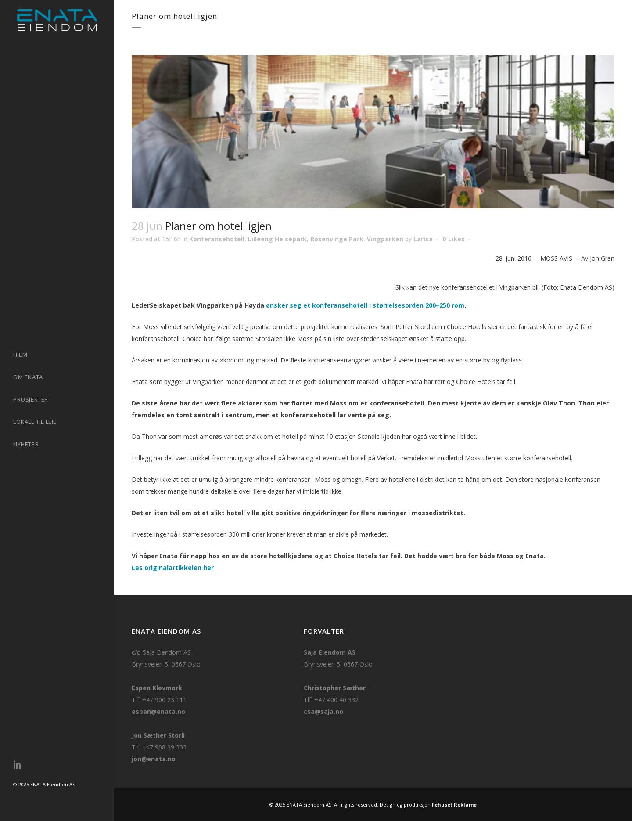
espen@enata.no (158, 711)
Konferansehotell (216, 239)
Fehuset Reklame (454, 804)
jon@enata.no (154, 759)
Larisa (423, 239)
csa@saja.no (323, 711)
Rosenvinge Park (336, 239)
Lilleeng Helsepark (277, 239)
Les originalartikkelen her (173, 567)
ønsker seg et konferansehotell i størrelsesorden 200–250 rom (365, 305)
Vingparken (385, 239)
